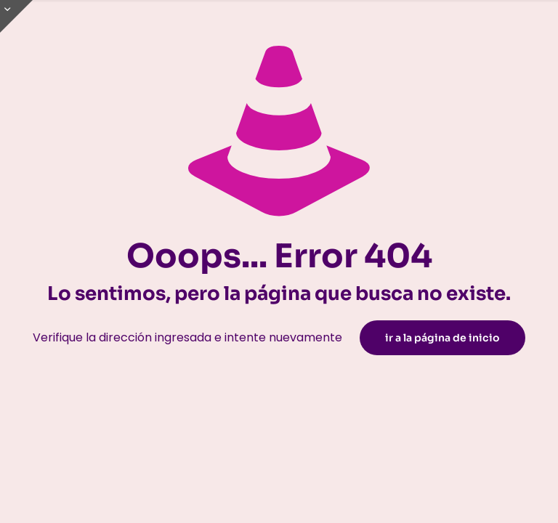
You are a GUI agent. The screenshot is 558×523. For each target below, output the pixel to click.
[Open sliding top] (16, 16)
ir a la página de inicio (442, 337)
